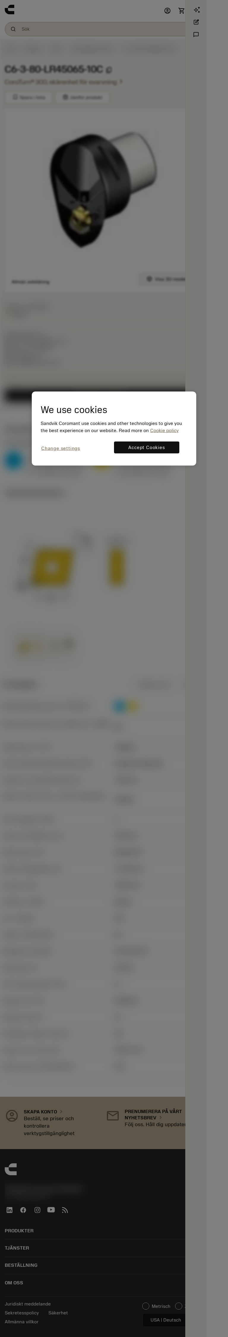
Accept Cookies (146, 447)
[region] (114, 428)
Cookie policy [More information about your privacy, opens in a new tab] (164, 430)
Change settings (60, 448)
